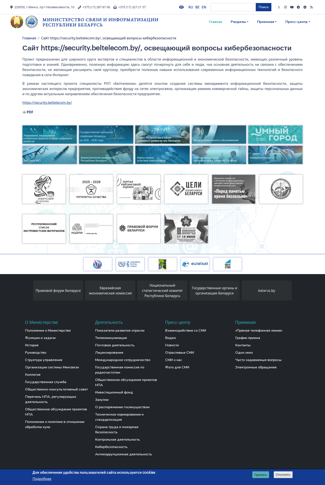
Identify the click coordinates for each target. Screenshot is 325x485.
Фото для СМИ (177, 367)
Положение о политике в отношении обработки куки (54, 424)
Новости (172, 345)
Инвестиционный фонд (114, 392)
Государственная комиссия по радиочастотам (119, 370)
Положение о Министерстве (48, 330)
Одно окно (244, 352)
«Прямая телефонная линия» (258, 330)
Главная (215, 21)
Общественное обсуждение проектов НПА (56, 412)
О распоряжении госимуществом (122, 407)
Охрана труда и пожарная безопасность (116, 430)
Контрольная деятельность (117, 439)
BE (197, 7)
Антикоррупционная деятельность (123, 454)
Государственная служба (45, 382)
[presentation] (29, 291)
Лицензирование (109, 352)
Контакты (243, 345)
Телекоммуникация (111, 338)
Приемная (265, 21)
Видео (170, 338)
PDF (30, 112)
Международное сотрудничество (122, 360)
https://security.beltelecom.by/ (47, 102)
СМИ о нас (173, 360)
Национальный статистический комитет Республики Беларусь (162, 290)
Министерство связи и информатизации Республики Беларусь (100, 22)
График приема (247, 338)
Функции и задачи (40, 338)
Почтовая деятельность (114, 345)
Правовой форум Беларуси (58, 290)
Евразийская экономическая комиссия (110, 290)
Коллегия (32, 374)
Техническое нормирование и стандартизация (119, 417)
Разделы (238, 21)
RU (190, 7)
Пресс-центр (296, 21)
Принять (260, 475)
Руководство (35, 352)
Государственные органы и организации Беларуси (214, 290)
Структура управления (43, 360)
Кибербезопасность (111, 447)
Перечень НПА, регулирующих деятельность (50, 399)
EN (204, 7)
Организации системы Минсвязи (52, 367)
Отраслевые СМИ (179, 352)
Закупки (102, 399)
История (31, 345)
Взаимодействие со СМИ (185, 330)
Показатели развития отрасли (119, 330)
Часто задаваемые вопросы (258, 360)
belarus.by (266, 290)
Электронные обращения (256, 367)
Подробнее (41, 479)
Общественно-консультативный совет (56, 389)
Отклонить (283, 475)
